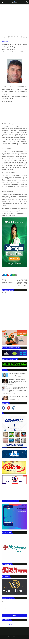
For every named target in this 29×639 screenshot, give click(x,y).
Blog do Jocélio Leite (7, 51)
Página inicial (4, 36)
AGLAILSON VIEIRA (12, 36)
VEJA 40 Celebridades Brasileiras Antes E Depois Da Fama (18, 397)
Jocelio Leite (18, 637)
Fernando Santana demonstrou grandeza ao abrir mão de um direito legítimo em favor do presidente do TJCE (17, 381)
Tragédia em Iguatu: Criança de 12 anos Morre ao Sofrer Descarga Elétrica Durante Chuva (17, 374)
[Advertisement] (14, 19)
